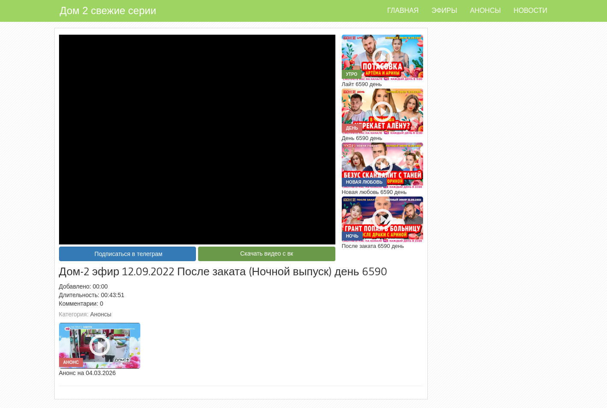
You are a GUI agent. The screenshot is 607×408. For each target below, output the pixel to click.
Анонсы (485, 10)
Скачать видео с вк (266, 253)
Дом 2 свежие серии (108, 10)
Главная (402, 10)
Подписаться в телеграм (129, 253)
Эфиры (444, 10)
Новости (531, 10)
